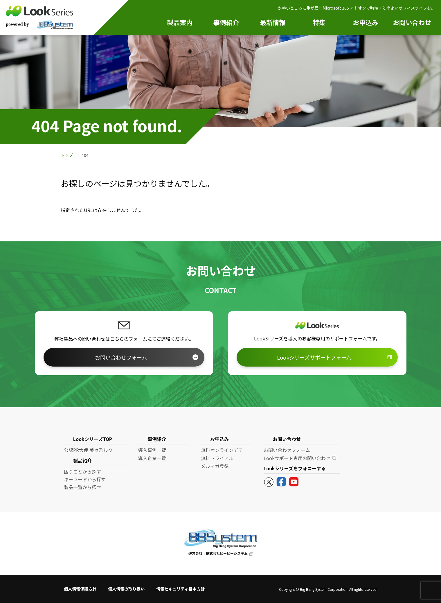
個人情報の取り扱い (126, 589)
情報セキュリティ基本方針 (180, 589)
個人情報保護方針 (80, 589)
